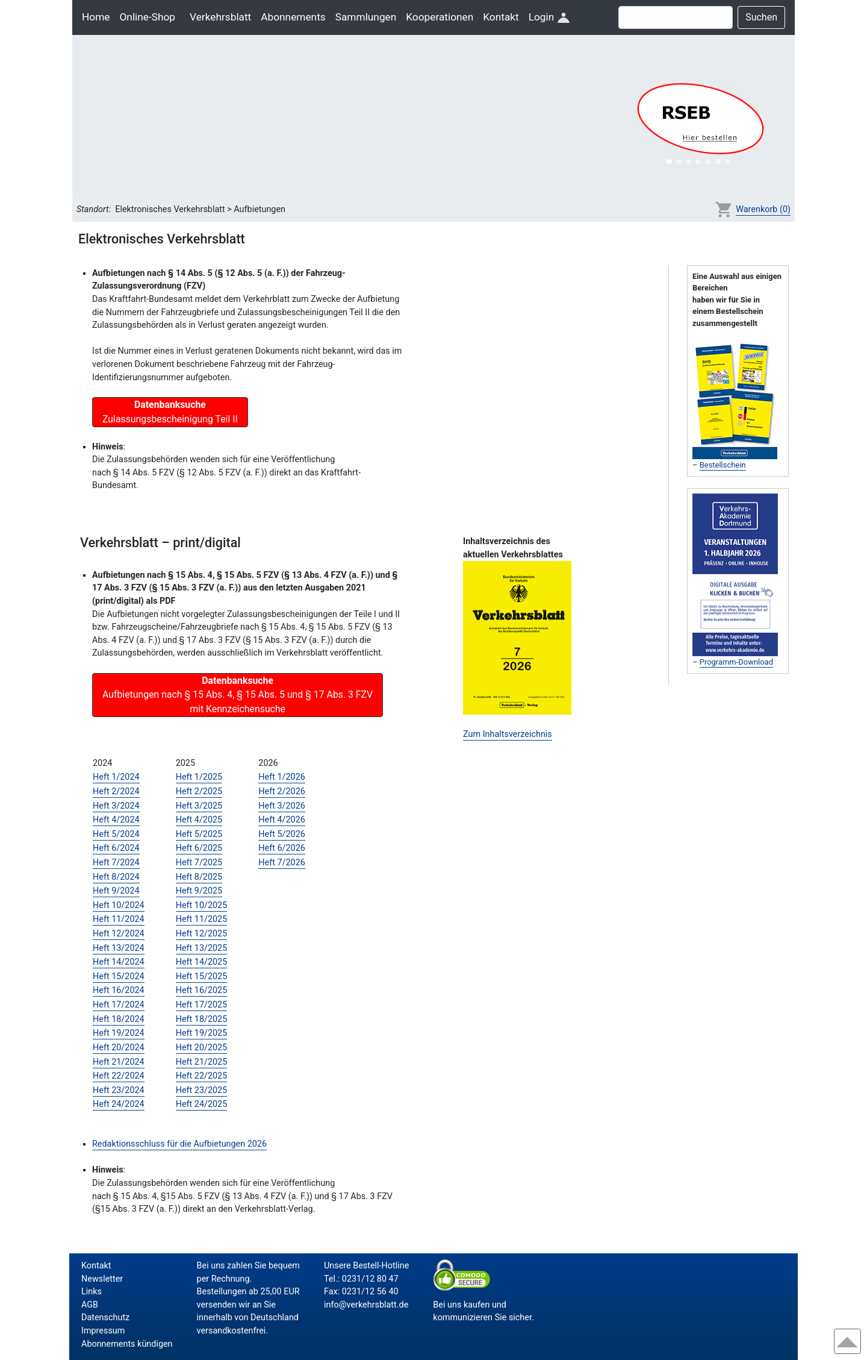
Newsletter (102, 1279)
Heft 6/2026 (281, 848)
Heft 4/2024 (116, 820)
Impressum (103, 1331)
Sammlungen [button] (366, 17)
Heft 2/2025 (199, 791)
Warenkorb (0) (763, 209)
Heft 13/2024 (118, 948)
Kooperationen (439, 17)
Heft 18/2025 (202, 1019)
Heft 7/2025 (199, 862)
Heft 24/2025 (202, 1104)
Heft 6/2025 (199, 848)
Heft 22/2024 (118, 1076)
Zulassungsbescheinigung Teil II (170, 412)
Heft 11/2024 (118, 919)
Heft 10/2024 (118, 905)
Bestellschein (723, 464)
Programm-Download (736, 661)
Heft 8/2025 (199, 877)
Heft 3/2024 (116, 806)
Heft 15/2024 (118, 976)
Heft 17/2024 (118, 1005)
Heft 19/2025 (202, 1033)
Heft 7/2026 (281, 862)
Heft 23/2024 (118, 1090)
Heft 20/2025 (202, 1047)
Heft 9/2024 (116, 891)
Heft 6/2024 (116, 848)
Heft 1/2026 (281, 777)
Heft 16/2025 (202, 990)
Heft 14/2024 (118, 962)
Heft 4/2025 (199, 820)
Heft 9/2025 (199, 891)
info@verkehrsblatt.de (366, 1305)
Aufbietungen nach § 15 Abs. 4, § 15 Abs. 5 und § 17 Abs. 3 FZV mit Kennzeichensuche (237, 695)
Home (96, 17)
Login (549, 17)
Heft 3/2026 (281, 806)
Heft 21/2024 (118, 1062)
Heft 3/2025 (199, 806)
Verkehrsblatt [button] (220, 17)
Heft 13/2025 (202, 948)
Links (91, 1291)
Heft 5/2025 (199, 834)
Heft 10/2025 (202, 905)
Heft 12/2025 (202, 934)
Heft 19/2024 (118, 1033)
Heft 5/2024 (116, 834)
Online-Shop (147, 17)
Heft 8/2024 (116, 877)
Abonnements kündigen (127, 1344)
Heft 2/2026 (281, 791)
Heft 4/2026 (281, 820)
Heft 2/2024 (116, 791)
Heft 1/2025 (199, 777)
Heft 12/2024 (118, 934)
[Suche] (675, 17)
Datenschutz (105, 1317)
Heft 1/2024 (116, 777)
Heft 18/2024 (118, 1019)
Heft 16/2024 (118, 990)
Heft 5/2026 (281, 834)
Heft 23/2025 (202, 1090)
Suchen (761, 17)
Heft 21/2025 (202, 1062)
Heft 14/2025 (202, 962)
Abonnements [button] (293, 17)
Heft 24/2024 (118, 1104)
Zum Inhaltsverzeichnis (507, 734)
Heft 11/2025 (202, 919)
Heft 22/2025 (202, 1076)
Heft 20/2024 (118, 1047)
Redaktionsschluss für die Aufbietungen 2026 (179, 1144)
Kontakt (500, 17)
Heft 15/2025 (202, 976)
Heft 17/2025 (202, 1005)
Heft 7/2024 (116, 862)
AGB (89, 1305)
